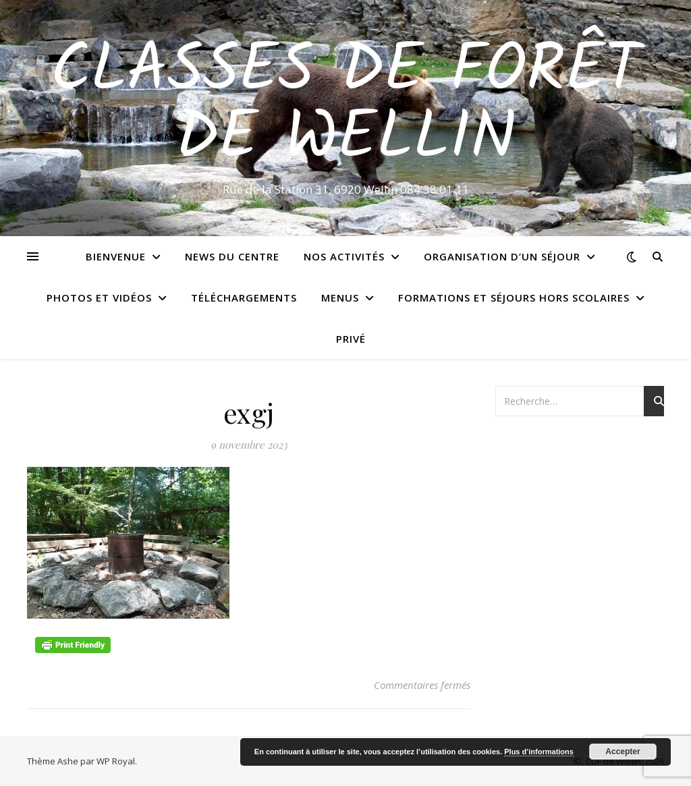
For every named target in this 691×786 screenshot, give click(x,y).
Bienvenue (116, 256)
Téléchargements (244, 297)
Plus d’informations (539, 752)
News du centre (232, 256)
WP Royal (115, 761)
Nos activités (344, 256)
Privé (351, 338)
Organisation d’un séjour (502, 256)
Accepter (622, 751)
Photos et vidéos (99, 297)
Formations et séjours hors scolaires (514, 297)
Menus (340, 297)
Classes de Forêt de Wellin (345, 105)
